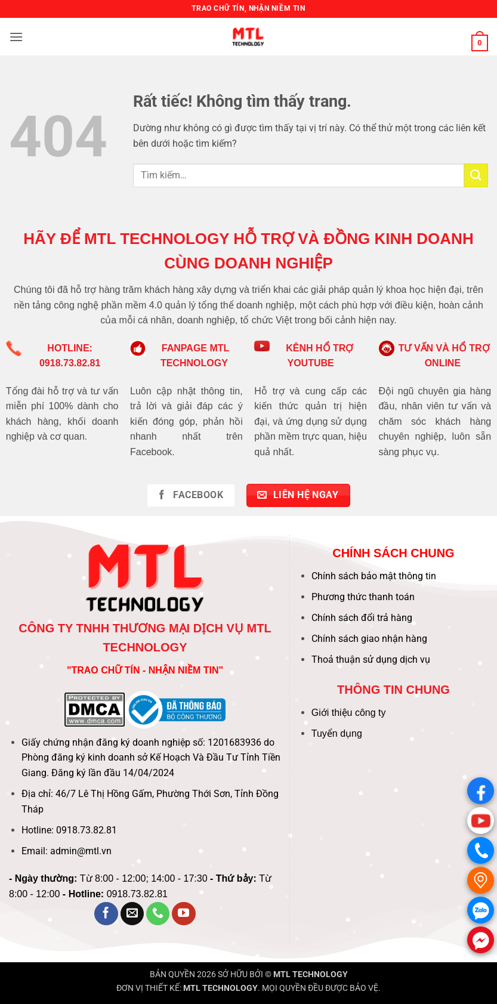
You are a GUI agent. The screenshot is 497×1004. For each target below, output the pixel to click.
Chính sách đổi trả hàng (361, 617)
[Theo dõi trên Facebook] (106, 914)
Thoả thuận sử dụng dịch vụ (370, 659)
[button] (16, 36)
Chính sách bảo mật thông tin (373, 576)
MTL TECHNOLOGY (310, 974)
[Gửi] (476, 175)
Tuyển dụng (336, 733)
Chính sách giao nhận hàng (369, 638)
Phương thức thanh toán (363, 597)
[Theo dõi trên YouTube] (184, 914)
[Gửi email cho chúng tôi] (132, 914)
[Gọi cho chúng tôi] (158, 914)
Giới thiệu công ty (348, 713)
